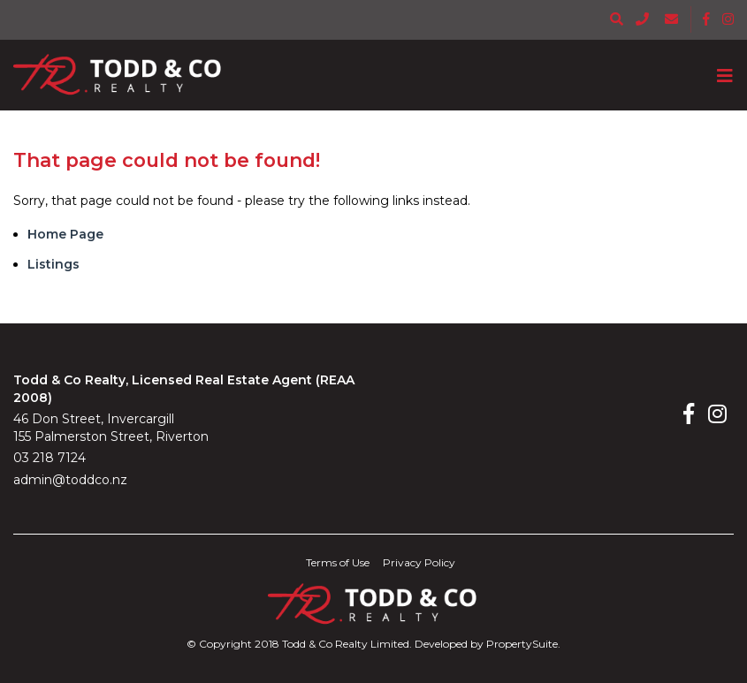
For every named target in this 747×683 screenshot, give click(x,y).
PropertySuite (522, 643)
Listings (53, 264)
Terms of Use (338, 562)
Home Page (65, 234)
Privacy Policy (419, 562)
